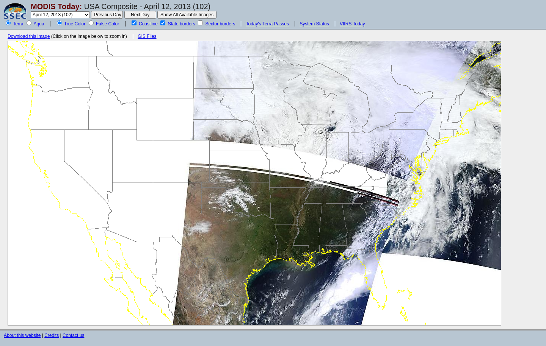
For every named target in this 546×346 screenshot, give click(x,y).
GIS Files (147, 36)
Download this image (29, 36)
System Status (314, 23)
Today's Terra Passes (267, 23)
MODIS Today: (56, 6)
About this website (22, 335)
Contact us (73, 335)
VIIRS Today (352, 23)
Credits (51, 335)
